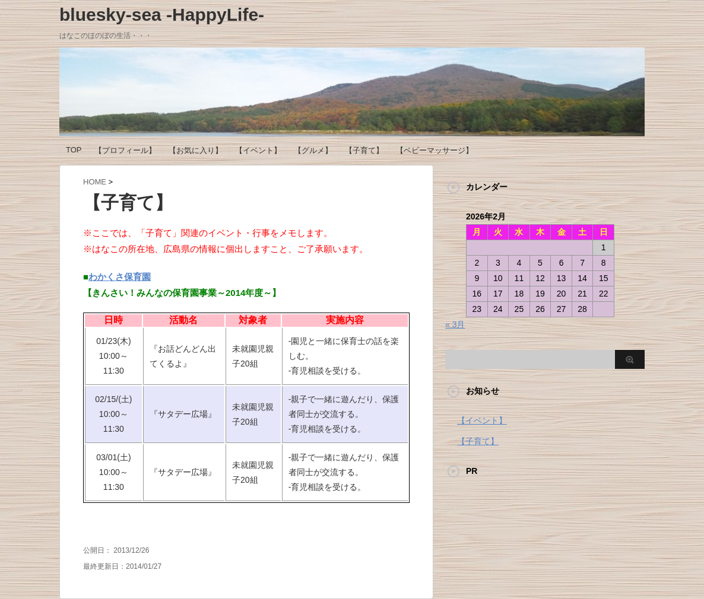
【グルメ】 (313, 150)
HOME (94, 181)
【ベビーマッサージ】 (434, 150)
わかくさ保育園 (119, 277)
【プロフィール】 (125, 150)
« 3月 (455, 324)
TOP (74, 149)
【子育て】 (364, 150)
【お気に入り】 (196, 150)
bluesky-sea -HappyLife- (161, 14)
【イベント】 (258, 150)
